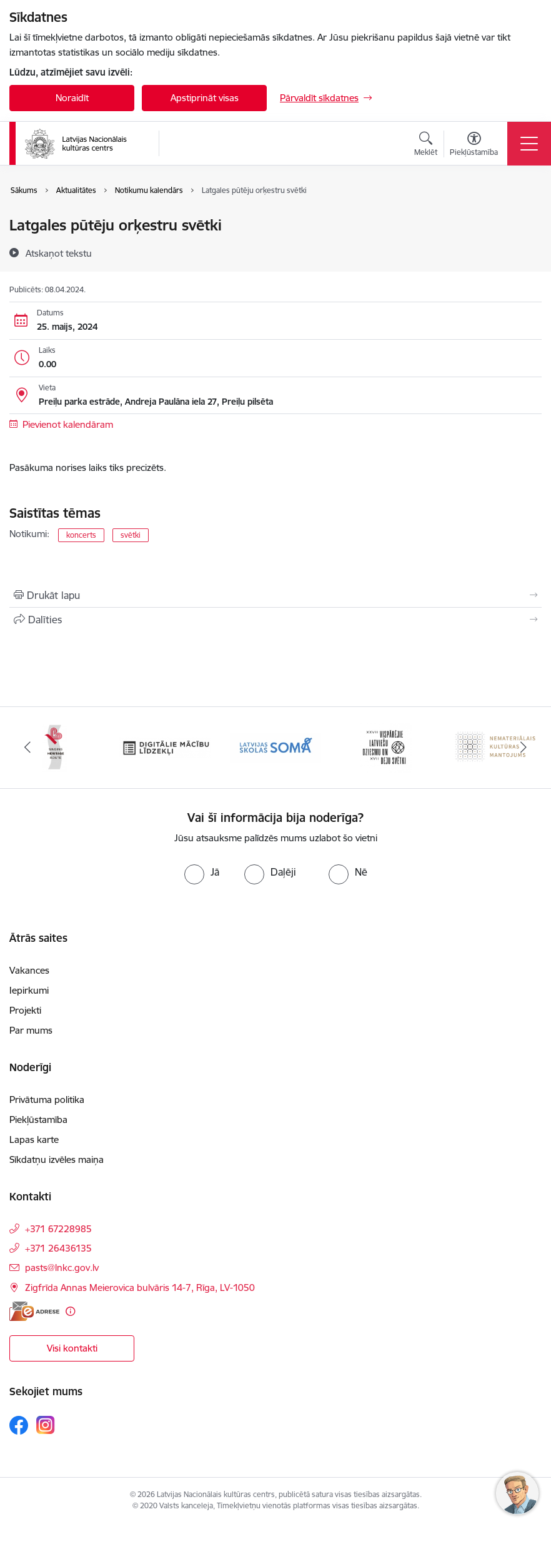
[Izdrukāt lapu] (275, 595)
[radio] (201, 871)
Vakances (29, 970)
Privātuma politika (46, 1099)
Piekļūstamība (38, 1119)
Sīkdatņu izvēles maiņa (56, 1159)
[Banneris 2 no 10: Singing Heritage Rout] (54, 747)
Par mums (30, 1030)
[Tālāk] (523, 747)
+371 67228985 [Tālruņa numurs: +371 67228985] (58, 1229)
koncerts (81, 535)
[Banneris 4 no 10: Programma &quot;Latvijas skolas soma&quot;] (275, 747)
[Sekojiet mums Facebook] (18, 1425)
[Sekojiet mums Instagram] (45, 1425)
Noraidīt (72, 98)
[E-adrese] (34, 1311)
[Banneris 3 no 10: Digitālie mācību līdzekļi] (165, 747)
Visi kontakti (72, 1348)
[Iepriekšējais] (27, 747)
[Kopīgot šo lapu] (275, 619)
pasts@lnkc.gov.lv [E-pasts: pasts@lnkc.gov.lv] (62, 1267)
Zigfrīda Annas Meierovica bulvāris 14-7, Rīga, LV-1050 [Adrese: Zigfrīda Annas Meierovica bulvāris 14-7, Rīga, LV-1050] (140, 1287)
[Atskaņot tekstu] (59, 252)
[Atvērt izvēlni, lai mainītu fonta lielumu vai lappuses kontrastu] (474, 146)
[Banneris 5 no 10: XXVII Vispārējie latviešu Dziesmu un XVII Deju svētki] (386, 747)
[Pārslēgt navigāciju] (529, 144)
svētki (131, 535)
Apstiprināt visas (205, 98)
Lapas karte (34, 1139)
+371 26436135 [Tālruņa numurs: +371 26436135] (58, 1248)
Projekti (25, 1010)
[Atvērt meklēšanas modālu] (426, 146)
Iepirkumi (29, 990)
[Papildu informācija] (70, 1311)
